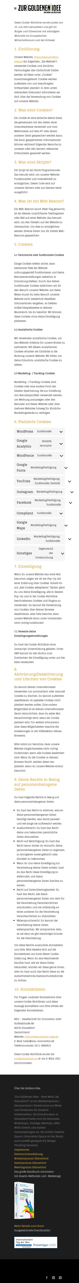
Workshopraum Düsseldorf (31, 1158)
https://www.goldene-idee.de (41, 1037)
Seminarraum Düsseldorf (30, 1163)
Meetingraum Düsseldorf (30, 1167)
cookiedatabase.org (26, 1058)
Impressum (21, 1149)
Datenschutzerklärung (28, 1154)
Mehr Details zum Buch (29, 1226)
